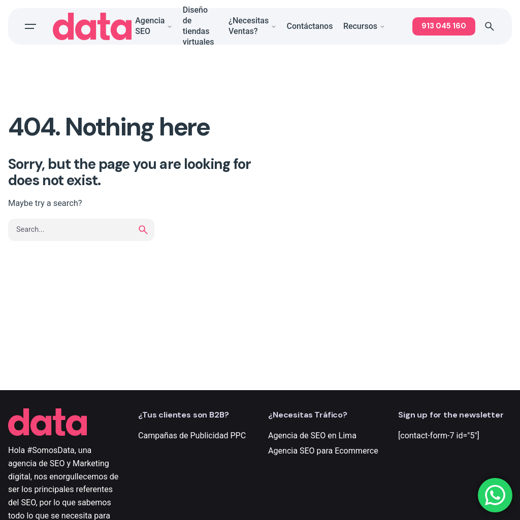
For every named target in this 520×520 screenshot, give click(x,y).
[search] (143, 230)
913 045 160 (443, 28)
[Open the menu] (30, 29)
